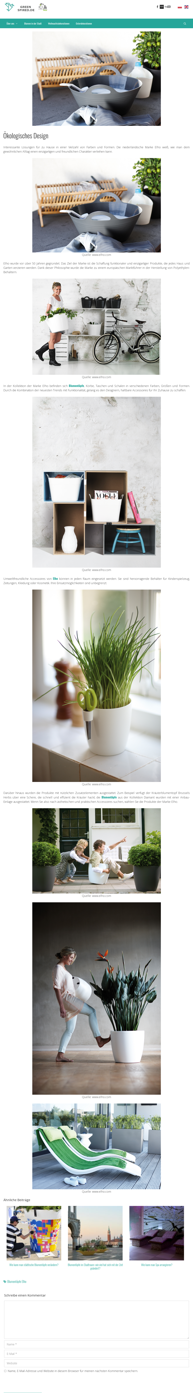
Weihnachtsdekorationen (58, 23)
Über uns (14, 23)
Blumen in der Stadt (33, 23)
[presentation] (28, 1383)
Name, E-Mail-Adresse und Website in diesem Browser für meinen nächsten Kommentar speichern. (73, 1371)
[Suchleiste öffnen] (185, 23)
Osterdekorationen (84, 23)
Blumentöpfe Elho (16, 1281)
